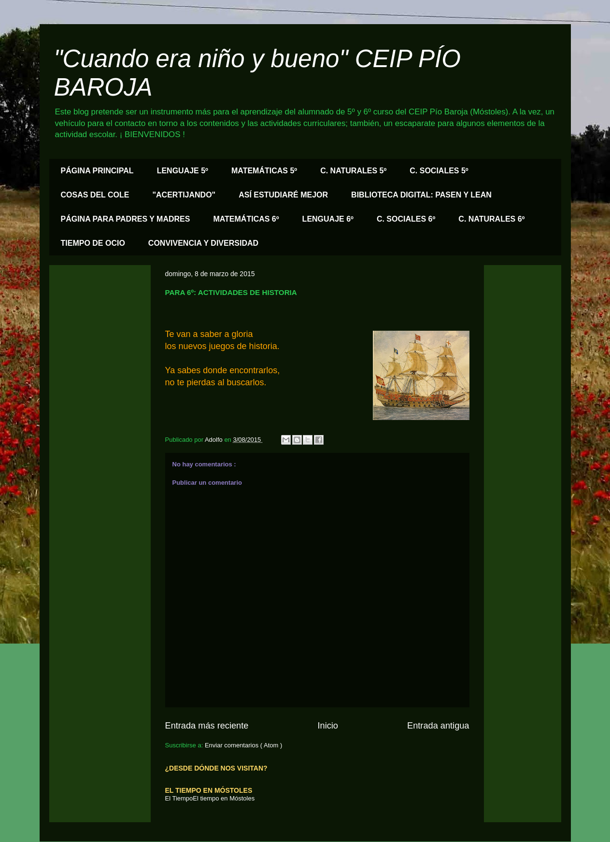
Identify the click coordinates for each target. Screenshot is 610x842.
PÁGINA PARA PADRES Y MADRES (125, 219)
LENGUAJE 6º (328, 219)
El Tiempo (179, 798)
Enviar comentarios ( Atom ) (243, 745)
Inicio (327, 725)
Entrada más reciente (207, 725)
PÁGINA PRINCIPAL (97, 171)
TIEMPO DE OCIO (93, 243)
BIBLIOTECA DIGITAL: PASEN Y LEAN (421, 195)
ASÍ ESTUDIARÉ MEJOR (283, 195)
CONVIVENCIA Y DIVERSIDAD (203, 243)
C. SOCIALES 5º (439, 171)
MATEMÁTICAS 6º (246, 219)
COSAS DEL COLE (95, 195)
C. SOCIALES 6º (406, 219)
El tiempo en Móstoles (224, 798)
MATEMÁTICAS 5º (264, 171)
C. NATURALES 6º (491, 219)
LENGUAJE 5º (182, 171)
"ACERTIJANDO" (183, 195)
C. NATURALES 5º (353, 171)
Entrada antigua (438, 725)
